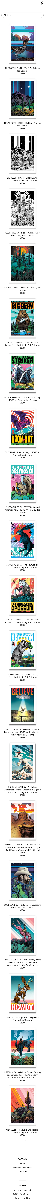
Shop (22, 1163)
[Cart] (42, 4)
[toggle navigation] (2, 3)
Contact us (22, 1171)
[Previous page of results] (11, 1140)
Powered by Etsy (22, 1198)
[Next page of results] (34, 1140)
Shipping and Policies (22, 1167)
